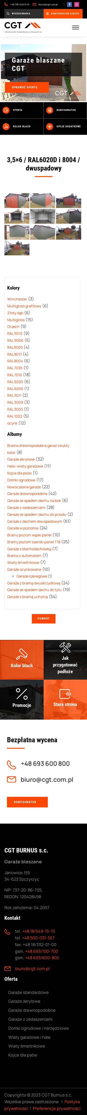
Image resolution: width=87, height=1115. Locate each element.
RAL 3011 (14, 395)
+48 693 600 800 (45, 763)
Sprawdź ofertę (24, 87)
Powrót (44, 618)
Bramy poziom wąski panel (29, 535)
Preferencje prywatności (57, 1108)
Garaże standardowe (28, 992)
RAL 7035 (15, 367)
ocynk (12, 423)
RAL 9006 (15, 340)
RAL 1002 (14, 416)
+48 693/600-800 (42, 957)
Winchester (17, 299)
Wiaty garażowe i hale (29, 1037)
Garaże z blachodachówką (29, 548)
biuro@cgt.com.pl (45, 4)
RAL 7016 (14, 374)
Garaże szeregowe (31, 576)
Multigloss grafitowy (24, 306)
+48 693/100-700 (41, 951)
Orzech (13, 326)
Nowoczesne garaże (24, 486)
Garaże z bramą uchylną (27, 596)
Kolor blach (17, 126)
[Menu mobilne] (75, 27)
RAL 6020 (15, 381)
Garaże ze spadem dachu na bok (34, 500)
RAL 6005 (15, 388)
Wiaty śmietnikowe (23, 562)
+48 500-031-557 (38, 938)
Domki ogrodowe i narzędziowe (38, 1028)
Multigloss (16, 319)
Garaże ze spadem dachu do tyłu (34, 589)
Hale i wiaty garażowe (25, 466)
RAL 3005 (15, 409)
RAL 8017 (14, 354)
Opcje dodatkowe (63, 126)
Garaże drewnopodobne (27, 493)
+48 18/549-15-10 (38, 931)
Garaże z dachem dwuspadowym (34, 521)
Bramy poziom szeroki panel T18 (33, 541)
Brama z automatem (24, 555)
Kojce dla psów (19, 473)
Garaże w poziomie (23, 528)
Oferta (13, 110)
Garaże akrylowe (21, 459)
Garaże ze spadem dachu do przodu (36, 514)
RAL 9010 (15, 333)
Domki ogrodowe (21, 480)
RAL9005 (15, 347)
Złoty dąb (15, 312)
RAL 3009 (15, 402)
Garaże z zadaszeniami (26, 507)
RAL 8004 (15, 361)
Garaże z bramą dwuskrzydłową (33, 583)
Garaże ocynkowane (24, 569)
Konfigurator (61, 110)
